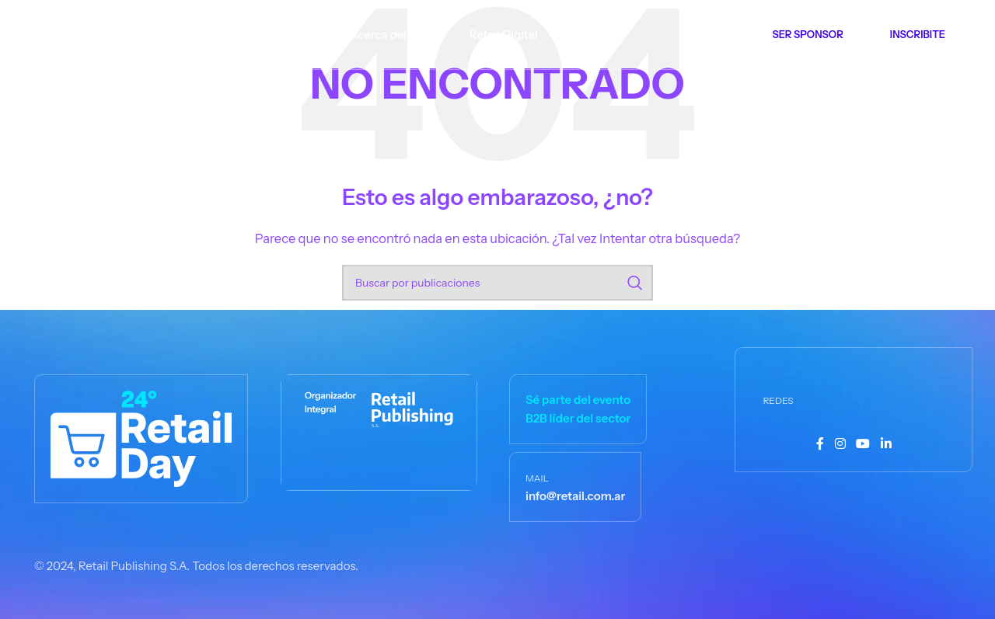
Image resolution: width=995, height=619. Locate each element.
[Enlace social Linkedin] (885, 444)
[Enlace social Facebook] (820, 444)
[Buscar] (497, 283)
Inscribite (917, 34)
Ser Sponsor (808, 34)
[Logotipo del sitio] (95, 33)
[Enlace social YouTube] (863, 444)
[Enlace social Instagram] (839, 444)
